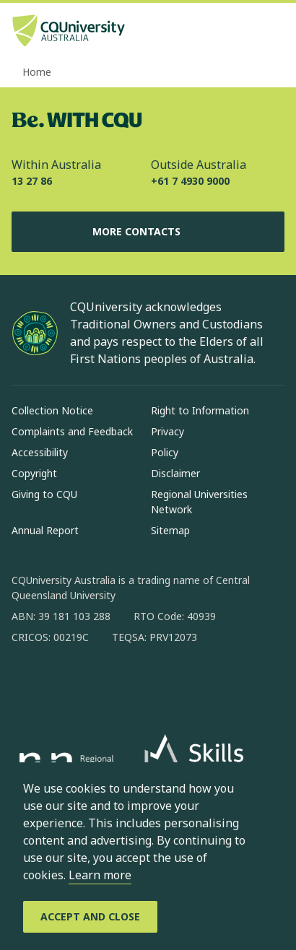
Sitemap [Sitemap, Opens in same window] (170, 530)
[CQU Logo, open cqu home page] (69, 32)
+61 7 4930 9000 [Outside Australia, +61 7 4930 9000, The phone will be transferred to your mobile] (190, 181)
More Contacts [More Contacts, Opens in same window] (148, 231)
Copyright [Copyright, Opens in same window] (34, 473)
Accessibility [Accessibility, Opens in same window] (40, 452)
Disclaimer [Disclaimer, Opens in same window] (175, 473)
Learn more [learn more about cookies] (100, 875)
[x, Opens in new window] (140, 684)
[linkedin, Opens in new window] (102, 684)
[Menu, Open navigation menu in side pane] (272, 32)
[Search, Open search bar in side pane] (247, 32)
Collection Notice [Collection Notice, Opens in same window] (52, 410)
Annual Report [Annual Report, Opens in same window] (45, 530)
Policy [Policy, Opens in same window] (164, 452)
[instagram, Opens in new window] (65, 684)
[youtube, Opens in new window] (177, 684)
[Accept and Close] (90, 917)
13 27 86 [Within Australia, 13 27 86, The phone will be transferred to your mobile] (32, 181)
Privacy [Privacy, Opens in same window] (167, 431)
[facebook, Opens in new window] (27, 684)
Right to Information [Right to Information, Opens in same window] (200, 410)
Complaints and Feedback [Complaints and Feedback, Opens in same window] (72, 431)
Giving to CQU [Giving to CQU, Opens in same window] (44, 494)
